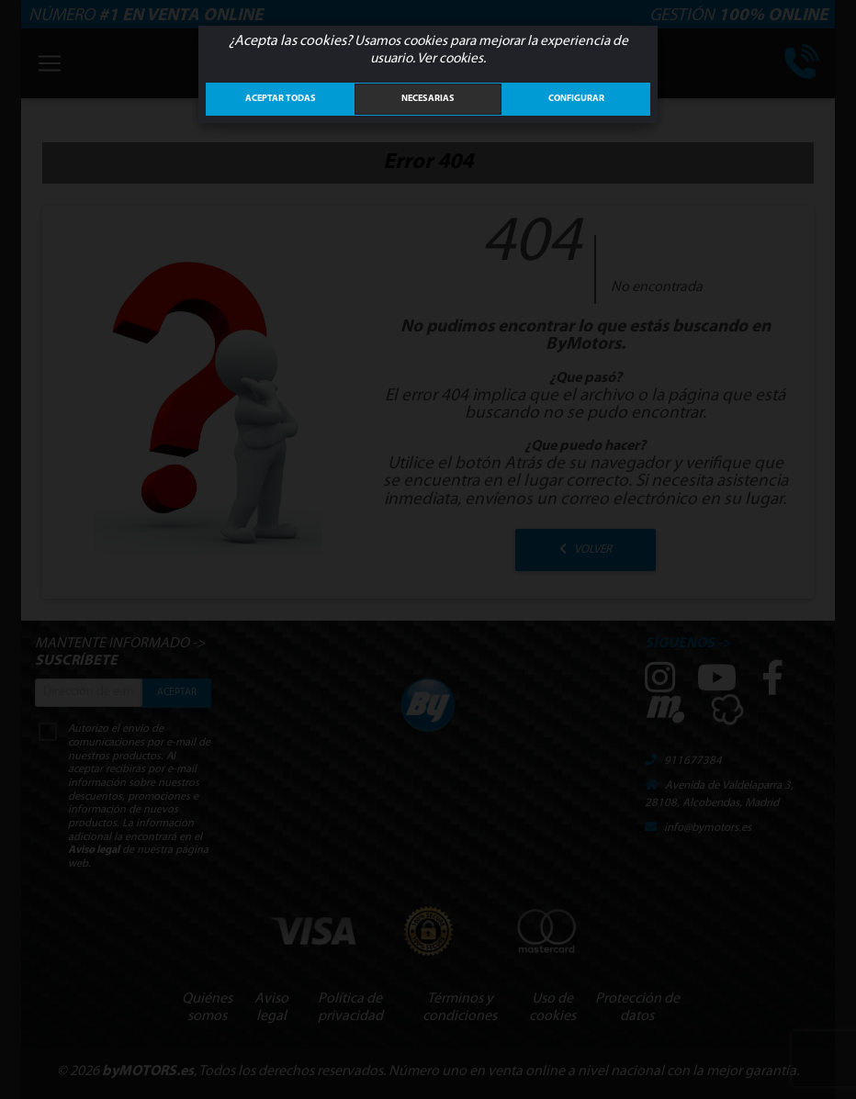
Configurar (576, 99)
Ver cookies (450, 58)
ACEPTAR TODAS (280, 99)
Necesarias (428, 99)
